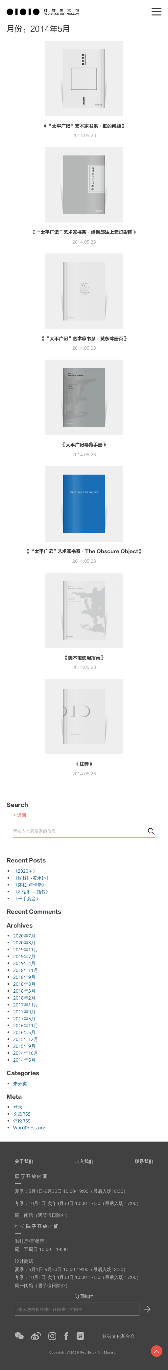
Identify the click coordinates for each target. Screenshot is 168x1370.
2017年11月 (25, 1005)
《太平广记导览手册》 (84, 445)
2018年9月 (24, 977)
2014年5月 (24, 1060)
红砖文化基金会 (119, 1336)
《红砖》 (84, 764)
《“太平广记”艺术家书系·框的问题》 (84, 126)
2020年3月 (24, 942)
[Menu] (156, 12)
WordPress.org (29, 1127)
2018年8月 (24, 984)
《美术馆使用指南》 (84, 658)
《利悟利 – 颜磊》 (31, 891)
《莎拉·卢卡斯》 (30, 885)
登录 (17, 1107)
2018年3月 (24, 991)
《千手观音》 (27, 898)
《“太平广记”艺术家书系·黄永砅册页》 (84, 339)
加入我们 (84, 1161)
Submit (146, 1309)
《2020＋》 (25, 871)
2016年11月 (25, 1025)
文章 (22, 1114)
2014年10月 (25, 1053)
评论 (22, 1121)
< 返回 (19, 815)
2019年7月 (24, 956)
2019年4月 (24, 963)
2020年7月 (24, 936)
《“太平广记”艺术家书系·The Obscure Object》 (84, 551)
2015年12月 (25, 1039)
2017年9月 (24, 1011)
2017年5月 (24, 1018)
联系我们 (144, 1161)
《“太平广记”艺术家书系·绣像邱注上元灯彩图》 (84, 232)
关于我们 (24, 1161)
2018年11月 (25, 970)
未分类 (20, 1083)
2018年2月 (24, 998)
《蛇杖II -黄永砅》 (32, 878)
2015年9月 (24, 1046)
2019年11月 (25, 949)
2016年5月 (24, 1032)
